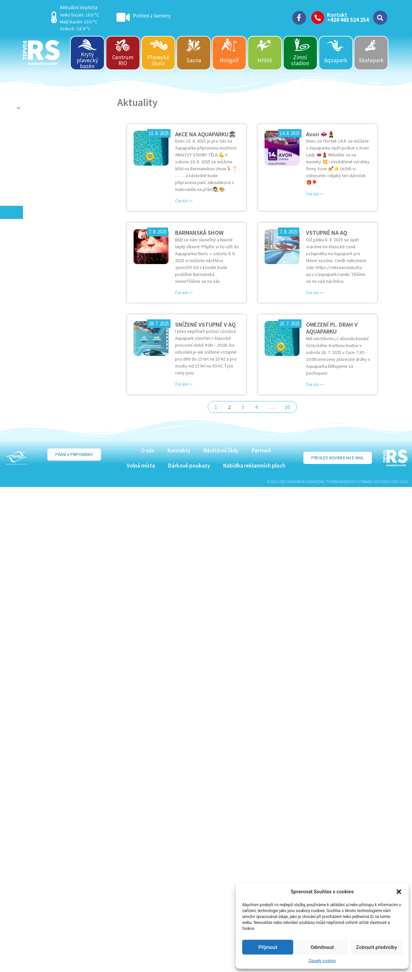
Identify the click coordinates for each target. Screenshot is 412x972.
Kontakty (178, 450)
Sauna (193, 60)
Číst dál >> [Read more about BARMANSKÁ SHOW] (184, 292)
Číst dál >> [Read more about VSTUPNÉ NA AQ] (315, 292)
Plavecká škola (158, 60)
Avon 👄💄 (320, 134)
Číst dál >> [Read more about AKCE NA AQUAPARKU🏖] (184, 200)
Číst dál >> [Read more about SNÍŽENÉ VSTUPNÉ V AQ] (184, 384)
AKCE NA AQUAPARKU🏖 (205, 134)
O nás (147, 450)
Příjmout (267, 947)
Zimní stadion (300, 60)
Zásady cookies (322, 960)
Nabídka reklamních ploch (254, 465)
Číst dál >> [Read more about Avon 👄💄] (315, 193)
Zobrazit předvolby (376, 947)
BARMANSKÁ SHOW (199, 232)
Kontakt (337, 14)
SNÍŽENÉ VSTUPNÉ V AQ (205, 324)
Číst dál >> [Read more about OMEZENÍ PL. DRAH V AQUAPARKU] (315, 384)
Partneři (261, 450)
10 (287, 407)
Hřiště (264, 60)
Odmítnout (322, 947)
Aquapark (335, 60)
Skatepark (371, 60)
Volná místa (141, 465)
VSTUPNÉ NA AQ (326, 232)
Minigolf (229, 60)
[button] (399, 891)
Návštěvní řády (221, 450)
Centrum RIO (122, 60)
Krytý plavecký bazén (87, 60)
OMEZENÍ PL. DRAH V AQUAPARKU (332, 328)
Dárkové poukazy (189, 465)
